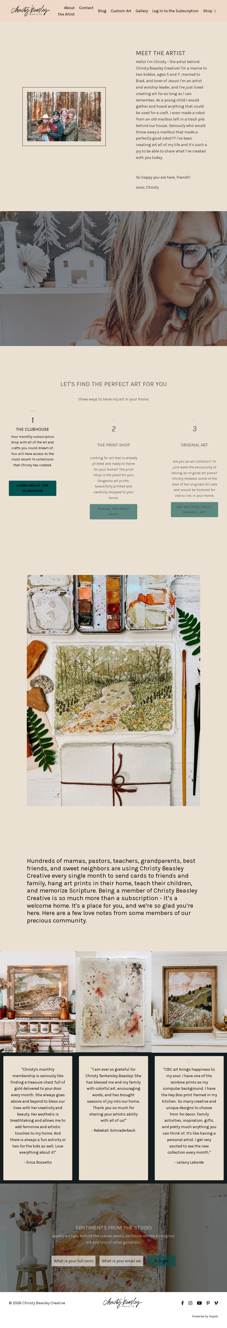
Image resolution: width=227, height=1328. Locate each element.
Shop (209, 10)
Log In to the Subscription (175, 10)
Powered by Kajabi (205, 1316)
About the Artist (66, 11)
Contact (86, 7)
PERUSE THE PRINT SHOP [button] (113, 523)
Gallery (142, 10)
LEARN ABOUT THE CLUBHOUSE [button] (32, 503)
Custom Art (121, 10)
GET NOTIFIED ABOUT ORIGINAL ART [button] (194, 521)
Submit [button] (161, 1272)
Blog (102, 10)
